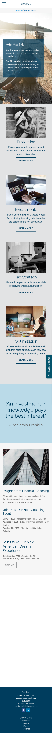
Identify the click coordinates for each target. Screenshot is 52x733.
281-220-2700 (28, 695)
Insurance (26, 729)
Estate (26, 726)
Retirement (26, 721)
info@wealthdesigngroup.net (26, 706)
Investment (26, 723)
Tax (26, 732)
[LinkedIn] (28, 710)
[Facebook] (23, 710)
